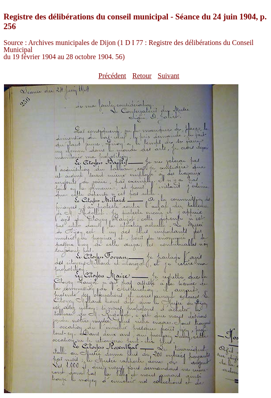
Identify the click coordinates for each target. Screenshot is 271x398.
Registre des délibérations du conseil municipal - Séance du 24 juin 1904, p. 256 (135, 21)
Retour (142, 75)
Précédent (112, 75)
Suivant (168, 75)
